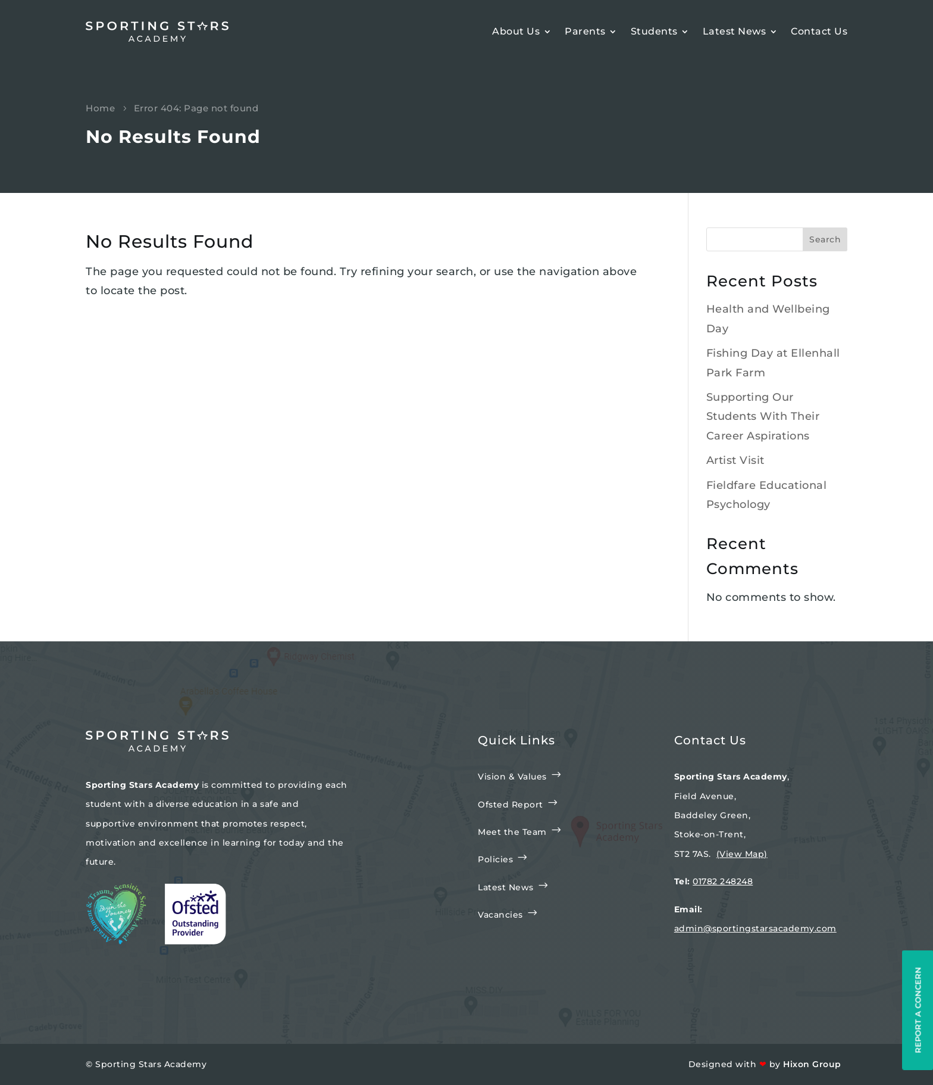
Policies (495, 859)
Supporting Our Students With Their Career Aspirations (763, 416)
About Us (516, 31)
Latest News (734, 31)
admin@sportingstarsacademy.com (755, 928)
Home (100, 108)
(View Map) (742, 854)
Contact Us (819, 31)
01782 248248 (723, 881)
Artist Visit (735, 460)
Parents (585, 31)
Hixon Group (812, 1064)
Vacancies (500, 914)
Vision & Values (512, 776)
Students (654, 31)
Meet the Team (512, 832)
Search (825, 239)
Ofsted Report (510, 804)
